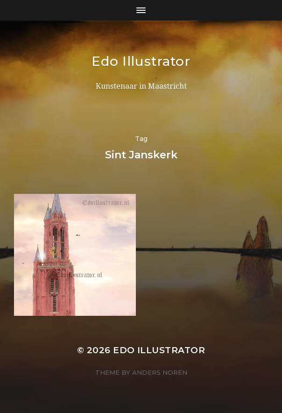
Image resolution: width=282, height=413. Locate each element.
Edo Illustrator (141, 61)
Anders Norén (159, 372)
